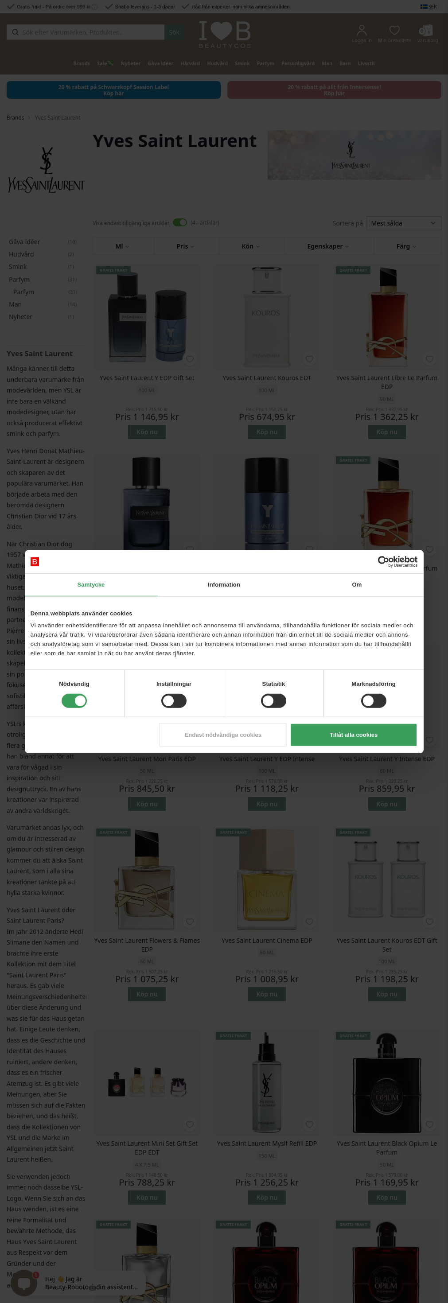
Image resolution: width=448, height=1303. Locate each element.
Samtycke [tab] (91, 584)
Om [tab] (357, 584)
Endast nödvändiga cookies (223, 734)
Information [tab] (224, 584)
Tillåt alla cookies (354, 734)
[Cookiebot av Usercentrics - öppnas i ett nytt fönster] (378, 561)
